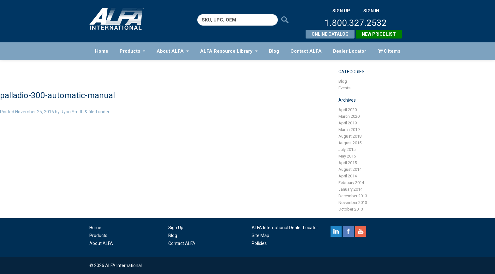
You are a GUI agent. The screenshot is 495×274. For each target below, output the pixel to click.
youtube (360, 231)
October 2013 (350, 209)
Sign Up (175, 227)
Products (132, 51)
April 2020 (347, 109)
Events (344, 88)
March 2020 (349, 116)
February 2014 (351, 182)
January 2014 (350, 189)
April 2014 (347, 176)
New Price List (379, 34)
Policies (259, 243)
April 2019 (347, 123)
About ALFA (173, 51)
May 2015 (347, 156)
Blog (274, 51)
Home (101, 51)
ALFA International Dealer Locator (285, 227)
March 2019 (349, 129)
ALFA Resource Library (229, 51)
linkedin (336, 231)
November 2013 (352, 202)
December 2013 (352, 196)
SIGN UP (341, 10)
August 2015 (349, 142)
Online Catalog (330, 34)
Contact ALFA (306, 51)
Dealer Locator (349, 51)
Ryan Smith (72, 111)
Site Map (260, 235)
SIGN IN (371, 10)
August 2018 (349, 136)
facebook (348, 231)
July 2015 (346, 149)
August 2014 (349, 169)
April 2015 (347, 162)
